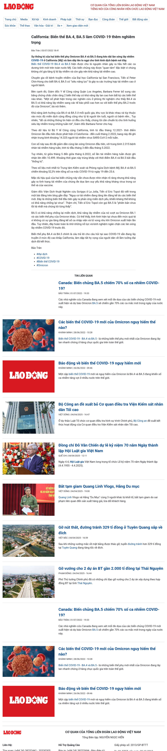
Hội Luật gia (77, 461)
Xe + (59, 25)
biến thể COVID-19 (79, 374)
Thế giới (123, 19)
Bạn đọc (93, 19)
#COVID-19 (43, 257)
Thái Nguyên (84, 583)
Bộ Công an (140, 420)
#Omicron (42, 265)
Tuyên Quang (69, 547)
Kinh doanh (49, 19)
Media (24, 19)
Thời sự (80, 19)
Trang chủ (10, 19)
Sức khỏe (10, 25)
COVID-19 (37, 60)
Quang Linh (65, 497)
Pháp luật (65, 19)
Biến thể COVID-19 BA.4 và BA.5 (50, 64)
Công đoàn (108, 19)
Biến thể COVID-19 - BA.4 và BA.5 (77, 338)
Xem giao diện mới (77, 25)
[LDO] (29, 335)
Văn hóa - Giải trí (43, 25)
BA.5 (95, 303)
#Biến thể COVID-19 (48, 261)
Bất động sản (140, 19)
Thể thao (25, 25)
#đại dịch (42, 254)
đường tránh (135, 544)
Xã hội (35, 19)
